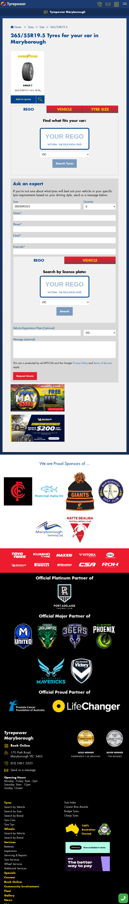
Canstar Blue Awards (76, 776)
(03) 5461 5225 (22, 732)
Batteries (9, 815)
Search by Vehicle (14, 776)
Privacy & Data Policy (24, 898)
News (8, 869)
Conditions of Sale (44, 898)
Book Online (13, 851)
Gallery (9, 864)
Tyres (7, 771)
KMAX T (27, 85)
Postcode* (19, 247)
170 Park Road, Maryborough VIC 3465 (27, 723)
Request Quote (25, 375)
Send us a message (23, 739)
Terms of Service (103, 363)
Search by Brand (13, 784)
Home (16, 27)
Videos (9, 873)
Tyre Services (11, 828)
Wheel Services (13, 833)
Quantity (88, 201)
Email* (17, 235)
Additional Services (15, 837)
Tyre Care (9, 789)
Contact (9, 846)
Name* (17, 213)
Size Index (70, 771)
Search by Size (13, 780)
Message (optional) (24, 339)
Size (15, 201)
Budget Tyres (71, 780)
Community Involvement (21, 855)
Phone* (17, 224)
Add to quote (23, 99)
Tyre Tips (9, 793)
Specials (10, 842)
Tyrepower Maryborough (64, 12)
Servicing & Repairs (15, 824)
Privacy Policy (80, 363)
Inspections (10, 820)
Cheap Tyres (71, 784)
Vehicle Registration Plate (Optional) (34, 328)
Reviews (10, 878)
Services (10, 811)
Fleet (7, 860)
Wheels (9, 798)
